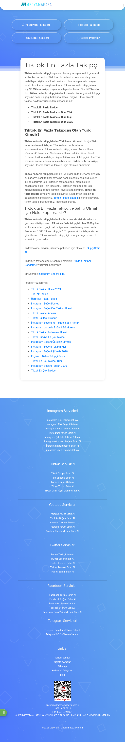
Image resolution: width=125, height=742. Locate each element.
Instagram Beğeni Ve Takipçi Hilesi (51, 308)
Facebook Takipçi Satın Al (62, 595)
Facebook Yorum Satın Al (62, 608)
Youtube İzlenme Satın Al (62, 522)
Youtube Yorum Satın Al (62, 526)
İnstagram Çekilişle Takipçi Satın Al (62, 437)
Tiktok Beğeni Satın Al (62, 477)
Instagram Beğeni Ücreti (45, 303)
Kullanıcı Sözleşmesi (62, 670)
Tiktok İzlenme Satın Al (62, 482)
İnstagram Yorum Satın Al (62, 433)
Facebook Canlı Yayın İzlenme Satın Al (62, 612)
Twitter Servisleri (62, 545)
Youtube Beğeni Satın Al (62, 518)
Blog (62, 675)
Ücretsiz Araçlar (62, 662)
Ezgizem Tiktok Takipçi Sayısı (48, 356)
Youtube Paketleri (36, 37)
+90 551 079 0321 (62, 712)
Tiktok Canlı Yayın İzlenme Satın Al (62, 490)
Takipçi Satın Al (62, 657)
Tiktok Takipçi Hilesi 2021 (46, 289)
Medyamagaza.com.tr (72, 727)
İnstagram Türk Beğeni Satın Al (62, 424)
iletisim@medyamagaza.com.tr (62, 705)
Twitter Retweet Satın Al (62, 567)
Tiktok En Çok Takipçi (43, 370)
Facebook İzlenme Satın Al (62, 603)
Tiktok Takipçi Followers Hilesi (49, 332)
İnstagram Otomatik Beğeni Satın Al (62, 441)
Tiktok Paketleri (88, 24)
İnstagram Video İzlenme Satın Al (63, 428)
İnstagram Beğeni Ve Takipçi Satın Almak (55, 322)
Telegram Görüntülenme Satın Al (62, 634)
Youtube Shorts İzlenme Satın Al (62, 531)
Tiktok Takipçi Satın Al (62, 473)
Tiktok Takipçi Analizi (43, 313)
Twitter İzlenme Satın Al (62, 563)
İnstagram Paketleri (36, 24)
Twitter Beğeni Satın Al (62, 558)
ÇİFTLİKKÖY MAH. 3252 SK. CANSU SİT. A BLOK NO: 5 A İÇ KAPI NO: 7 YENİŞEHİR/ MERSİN (62, 715)
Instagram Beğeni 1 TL (51, 273)
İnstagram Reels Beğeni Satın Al (62, 445)
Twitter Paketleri (89, 37)
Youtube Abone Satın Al (62, 514)
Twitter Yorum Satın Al (62, 571)
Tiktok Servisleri (62, 464)
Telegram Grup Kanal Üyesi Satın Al (62, 630)
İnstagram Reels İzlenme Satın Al (62, 450)
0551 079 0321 (62, 708)
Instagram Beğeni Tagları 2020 (49, 365)
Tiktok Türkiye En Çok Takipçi (48, 337)
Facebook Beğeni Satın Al (62, 599)
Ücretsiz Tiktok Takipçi (44, 298)
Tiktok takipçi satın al (66, 197)
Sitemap (62, 666)
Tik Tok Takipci (40, 294)
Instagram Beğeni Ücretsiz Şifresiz (51, 341)
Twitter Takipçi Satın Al (62, 554)
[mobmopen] (123, 3)
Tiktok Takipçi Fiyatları (44, 318)
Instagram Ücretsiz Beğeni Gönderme (53, 327)
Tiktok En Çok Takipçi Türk (46, 361)
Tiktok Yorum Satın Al (63, 486)
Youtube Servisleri (62, 505)
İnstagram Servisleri (62, 411)
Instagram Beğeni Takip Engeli (49, 346)
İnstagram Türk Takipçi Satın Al (62, 420)
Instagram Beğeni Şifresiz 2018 (49, 351)
